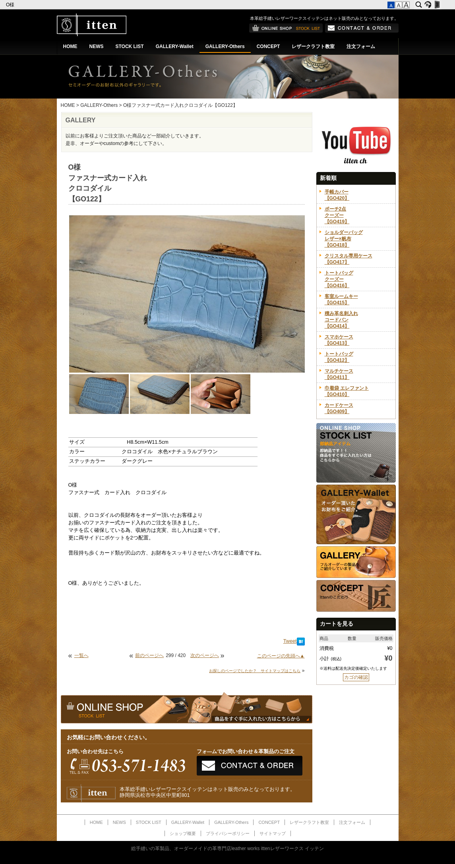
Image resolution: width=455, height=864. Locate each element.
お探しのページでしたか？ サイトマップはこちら (254, 671)
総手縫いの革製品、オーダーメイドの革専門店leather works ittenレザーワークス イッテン (227, 848)
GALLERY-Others (225, 46)
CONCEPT (268, 46)
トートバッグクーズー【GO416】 (339, 279)
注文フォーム (361, 46)
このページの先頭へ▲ (281, 656)
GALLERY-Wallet (175, 46)
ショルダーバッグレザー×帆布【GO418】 (344, 239)
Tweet (290, 641)
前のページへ (149, 655)
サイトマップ (272, 833)
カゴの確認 (356, 677)
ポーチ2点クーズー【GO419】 (337, 215)
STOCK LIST (130, 46)
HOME (70, 46)
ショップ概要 (183, 833)
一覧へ (81, 655)
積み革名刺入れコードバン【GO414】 (341, 320)
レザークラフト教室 (313, 46)
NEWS (96, 46)
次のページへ (204, 655)
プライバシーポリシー (228, 833)
